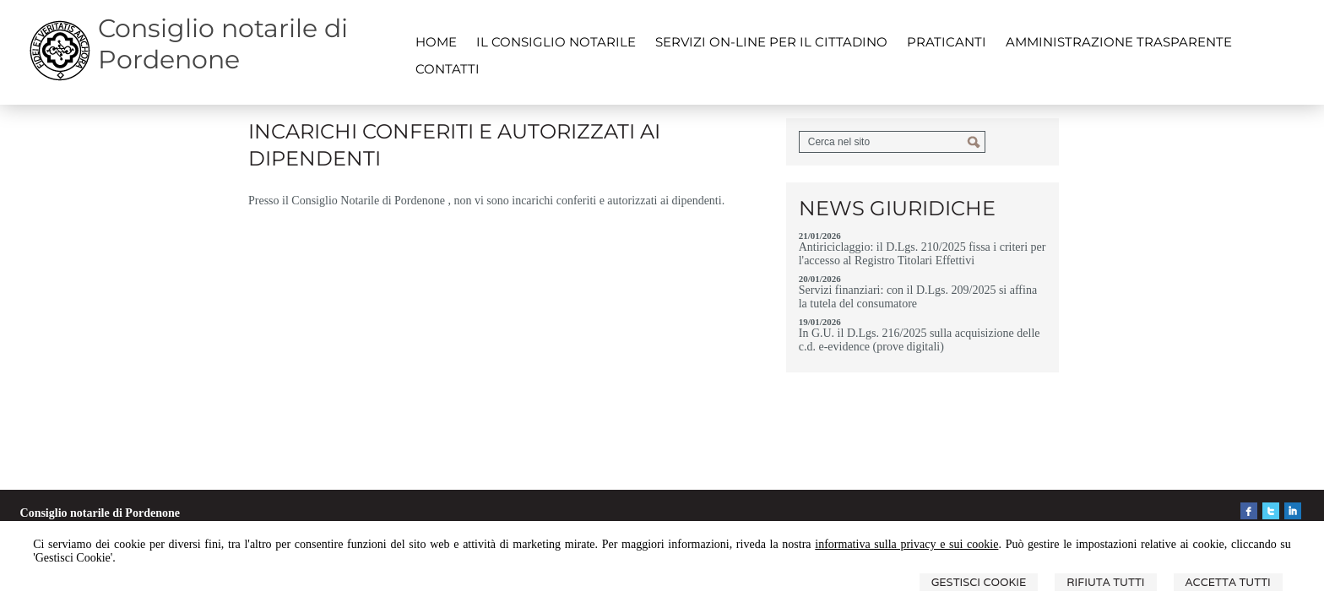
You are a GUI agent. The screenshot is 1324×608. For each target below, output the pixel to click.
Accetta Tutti (1228, 582)
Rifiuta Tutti (1105, 582)
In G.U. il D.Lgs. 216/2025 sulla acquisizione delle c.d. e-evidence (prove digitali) (919, 340)
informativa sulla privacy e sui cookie (906, 544)
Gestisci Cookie (979, 582)
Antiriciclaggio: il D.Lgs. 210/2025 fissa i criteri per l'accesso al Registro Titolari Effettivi (922, 254)
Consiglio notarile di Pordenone (223, 44)
